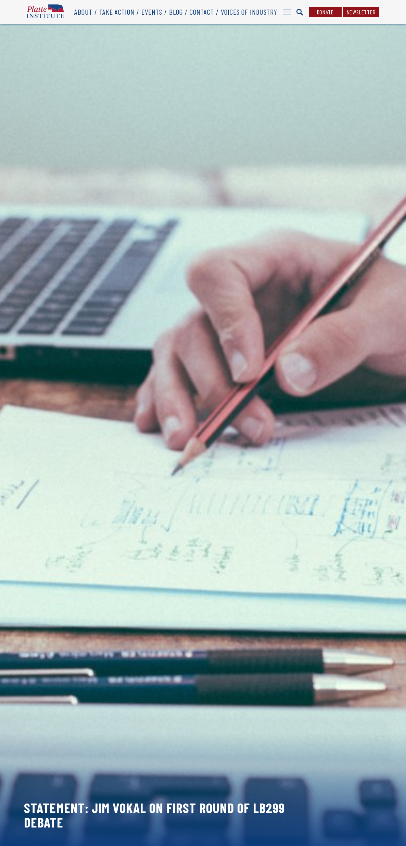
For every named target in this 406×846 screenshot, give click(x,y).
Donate (325, 12)
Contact (202, 12)
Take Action (117, 12)
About (83, 12)
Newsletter (361, 12)
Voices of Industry (249, 12)
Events (151, 12)
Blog (176, 12)
